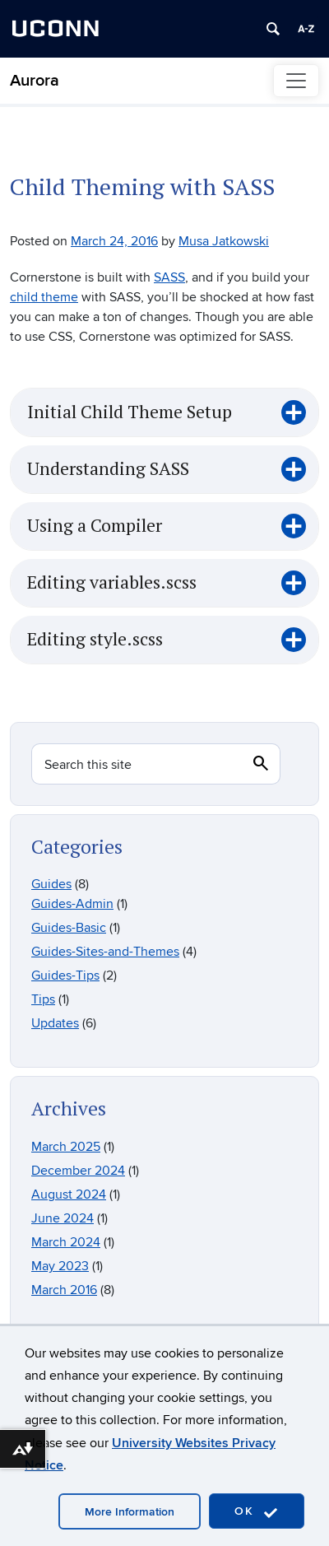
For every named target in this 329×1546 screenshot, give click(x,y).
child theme (44, 297)
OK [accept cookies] (256, 1512)
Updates (55, 1023)
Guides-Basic (68, 928)
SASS (169, 277)
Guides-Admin (72, 904)
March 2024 (65, 1242)
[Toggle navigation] (296, 80)
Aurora (34, 81)
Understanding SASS (108, 469)
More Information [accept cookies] (129, 1512)
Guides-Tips (65, 975)
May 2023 (60, 1266)
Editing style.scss (95, 639)
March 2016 (64, 1290)
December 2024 (78, 1170)
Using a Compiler (94, 526)
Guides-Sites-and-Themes (105, 951)
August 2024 (68, 1194)
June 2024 (62, 1218)
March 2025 (65, 1147)
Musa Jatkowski (223, 241)
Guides (51, 884)
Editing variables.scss (112, 583)
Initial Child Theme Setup (129, 412)
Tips (43, 999)
